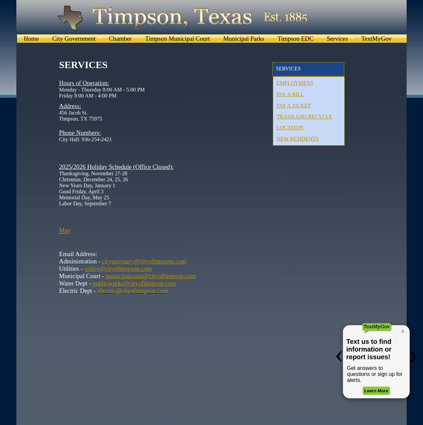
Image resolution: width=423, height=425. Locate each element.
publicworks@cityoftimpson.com (134, 283)
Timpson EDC (296, 38)
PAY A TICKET (294, 106)
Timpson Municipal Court (177, 38)
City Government (74, 38)
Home (31, 38)
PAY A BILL (290, 94)
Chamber (120, 38)
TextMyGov (376, 38)
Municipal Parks (243, 38)
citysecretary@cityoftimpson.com (144, 261)
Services (337, 38)
